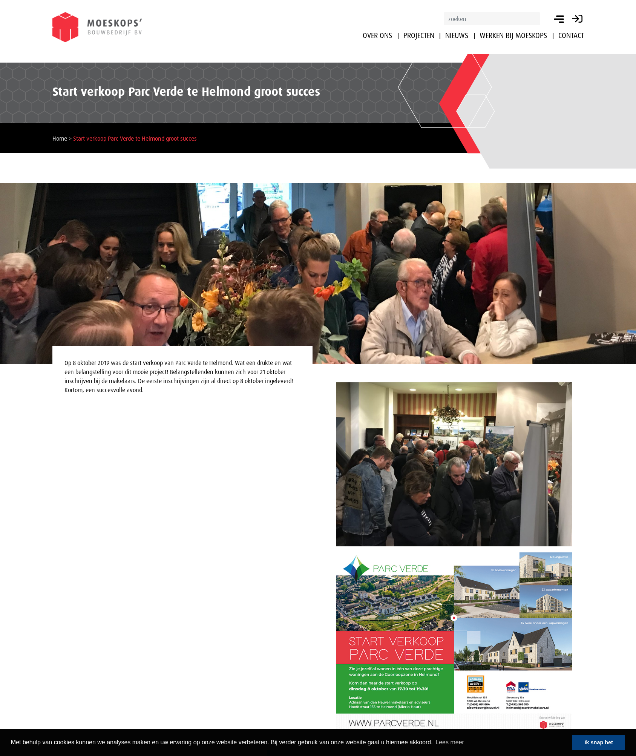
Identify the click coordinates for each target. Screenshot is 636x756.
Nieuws (456, 35)
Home (59, 138)
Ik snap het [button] (599, 742)
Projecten (418, 35)
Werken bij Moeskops (513, 35)
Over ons (377, 35)
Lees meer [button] (449, 742)
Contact (571, 35)
